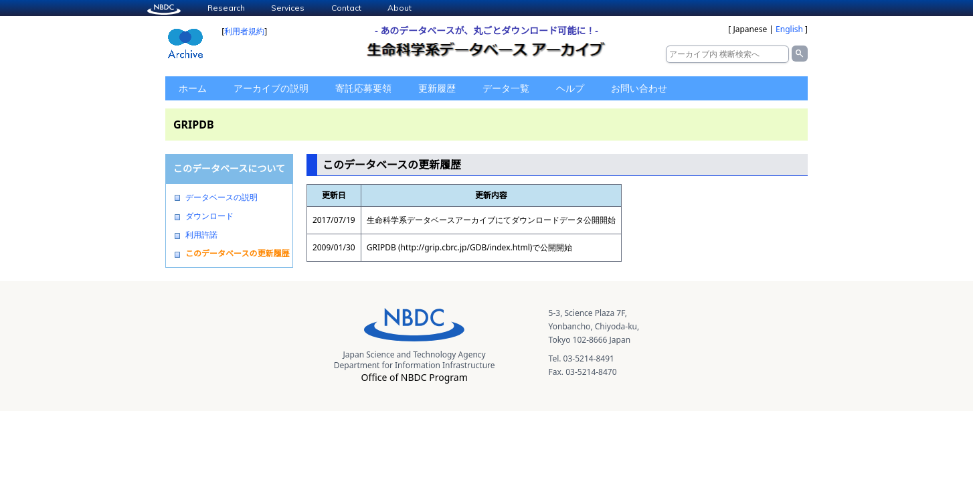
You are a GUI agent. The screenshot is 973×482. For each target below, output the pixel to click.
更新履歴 (437, 88)
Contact (346, 8)
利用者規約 (244, 31)
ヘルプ (570, 88)
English (789, 29)
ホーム (193, 88)
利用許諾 (201, 235)
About (399, 8)
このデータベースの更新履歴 (237, 253)
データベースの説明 (221, 197)
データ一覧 (505, 88)
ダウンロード (209, 216)
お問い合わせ (639, 88)
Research (226, 8)
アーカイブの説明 (271, 88)
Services (287, 8)
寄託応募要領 (363, 88)
